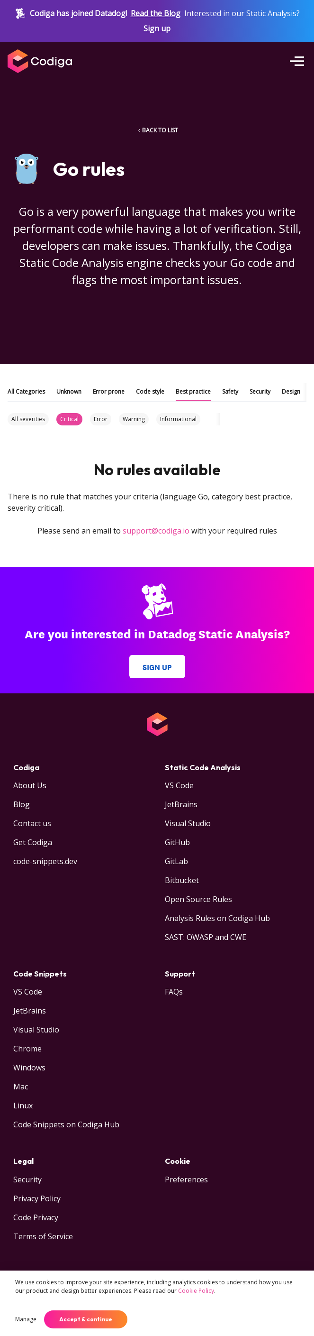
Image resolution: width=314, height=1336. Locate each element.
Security (260, 391)
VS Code (179, 785)
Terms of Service (43, 1236)
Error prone (109, 391)
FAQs (174, 991)
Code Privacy (35, 1217)
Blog (21, 804)
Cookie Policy (196, 1291)
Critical (69, 419)
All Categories (26, 391)
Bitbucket (182, 880)
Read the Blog (155, 13)
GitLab (176, 861)
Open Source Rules (198, 899)
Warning (134, 419)
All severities (28, 419)
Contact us (32, 823)
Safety (230, 391)
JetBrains (181, 804)
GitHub (177, 842)
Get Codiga (32, 842)
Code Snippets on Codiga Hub (66, 1124)
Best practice (193, 391)
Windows (29, 1067)
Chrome (27, 1048)
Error (101, 419)
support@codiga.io (156, 530)
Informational (178, 419)
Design (291, 391)
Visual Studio (188, 823)
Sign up (157, 28)
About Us (29, 785)
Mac (20, 1086)
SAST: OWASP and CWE (205, 937)
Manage (25, 1319)
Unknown (68, 391)
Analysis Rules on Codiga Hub (217, 918)
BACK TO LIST (157, 130)
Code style (150, 391)
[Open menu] (296, 61)
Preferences (186, 1179)
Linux (23, 1105)
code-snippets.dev (45, 861)
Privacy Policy (37, 1198)
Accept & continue (85, 1319)
